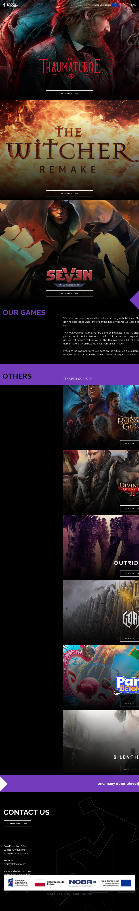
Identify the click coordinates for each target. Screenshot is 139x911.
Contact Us (17, 829)
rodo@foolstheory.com (16, 868)
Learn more (69, 93)
